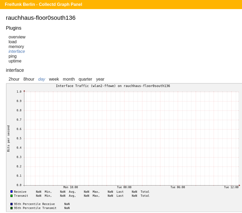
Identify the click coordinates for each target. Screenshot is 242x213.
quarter (85, 79)
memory (16, 46)
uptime (15, 61)
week (54, 79)
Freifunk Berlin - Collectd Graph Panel (43, 4)
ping (13, 56)
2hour (14, 79)
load (13, 42)
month (69, 79)
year (100, 79)
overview (17, 37)
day (41, 79)
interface (17, 51)
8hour (28, 79)
